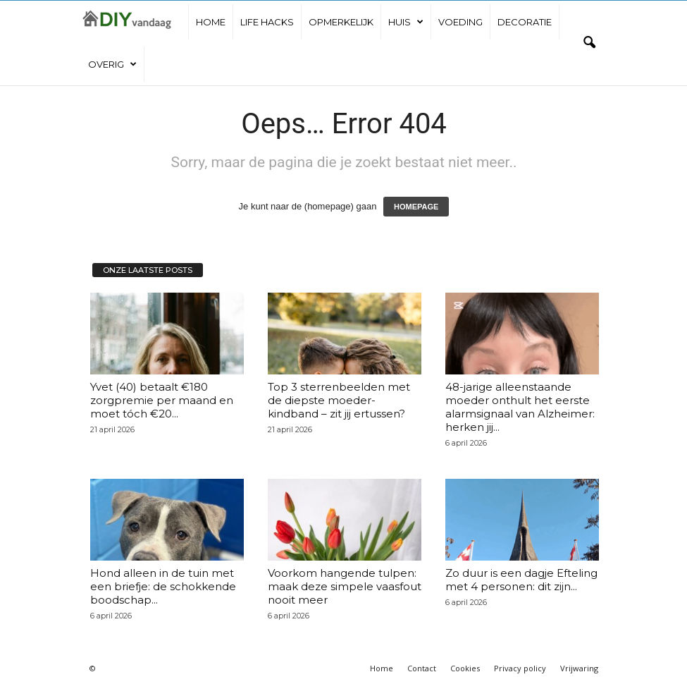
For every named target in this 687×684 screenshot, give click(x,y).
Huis (405, 21)
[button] (589, 43)
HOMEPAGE (416, 206)
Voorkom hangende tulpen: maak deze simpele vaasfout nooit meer (344, 586)
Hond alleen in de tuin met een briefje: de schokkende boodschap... (163, 586)
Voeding (460, 22)
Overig (112, 64)
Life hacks (267, 22)
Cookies (465, 668)
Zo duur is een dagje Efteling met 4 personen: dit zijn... (521, 579)
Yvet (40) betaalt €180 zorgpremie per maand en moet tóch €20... (161, 400)
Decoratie (524, 22)
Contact (421, 668)
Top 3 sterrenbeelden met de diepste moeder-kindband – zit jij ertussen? (339, 400)
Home (210, 22)
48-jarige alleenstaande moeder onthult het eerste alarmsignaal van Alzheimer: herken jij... (520, 407)
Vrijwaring (579, 668)
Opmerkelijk (341, 22)
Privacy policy (520, 668)
